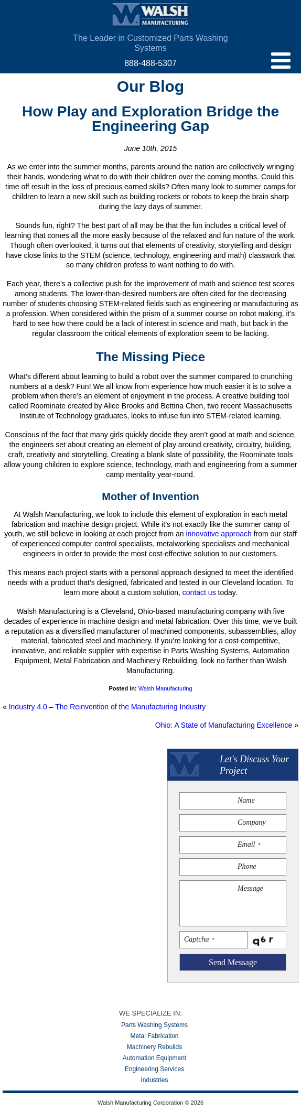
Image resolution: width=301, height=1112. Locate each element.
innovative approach (218, 534)
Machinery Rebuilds (154, 1047)
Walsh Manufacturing (150, 15)
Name (246, 800)
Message (250, 888)
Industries (154, 1080)
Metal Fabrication (154, 1036)
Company (252, 822)
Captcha (199, 939)
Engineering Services (154, 1069)
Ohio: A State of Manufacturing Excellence (224, 725)
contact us (199, 592)
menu (281, 60)
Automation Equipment (154, 1058)
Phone (247, 866)
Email (249, 844)
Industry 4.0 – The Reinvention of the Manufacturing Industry (107, 707)
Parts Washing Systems (154, 1025)
